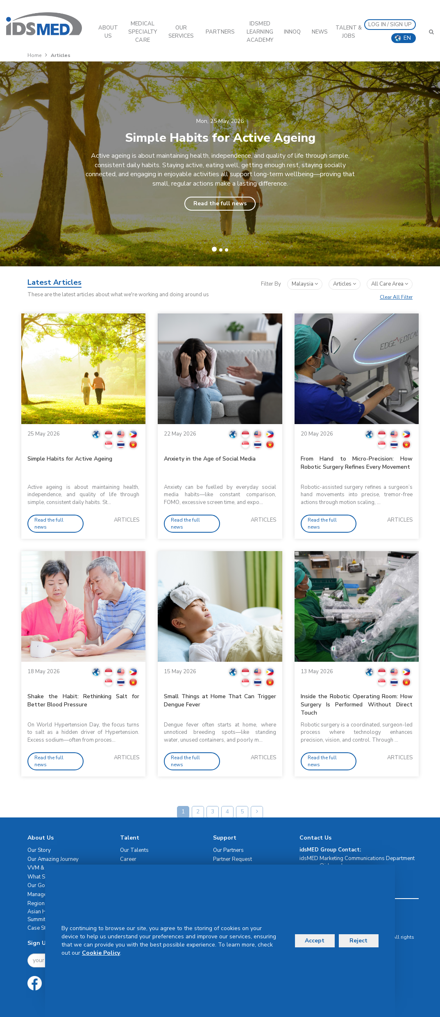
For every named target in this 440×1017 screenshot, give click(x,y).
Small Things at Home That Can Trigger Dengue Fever (220, 700)
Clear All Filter (396, 297)
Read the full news (220, 203)
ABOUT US (108, 32)
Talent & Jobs (349, 32)
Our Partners (228, 850)
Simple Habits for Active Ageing (69, 459)
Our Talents (134, 850)
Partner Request (232, 859)
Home (34, 55)
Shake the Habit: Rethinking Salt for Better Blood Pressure (83, 700)
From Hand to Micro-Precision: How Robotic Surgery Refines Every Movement (357, 463)
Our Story (39, 850)
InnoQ (292, 32)
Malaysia (305, 284)
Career (128, 859)
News (320, 32)
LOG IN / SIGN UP (390, 24)
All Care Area (389, 284)
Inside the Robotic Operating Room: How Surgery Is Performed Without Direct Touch (357, 704)
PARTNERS (220, 32)
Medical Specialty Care (142, 32)
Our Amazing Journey (53, 859)
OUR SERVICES (181, 32)
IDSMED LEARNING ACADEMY (260, 32)
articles (344, 284)
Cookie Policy (101, 953)
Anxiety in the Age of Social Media (210, 459)
